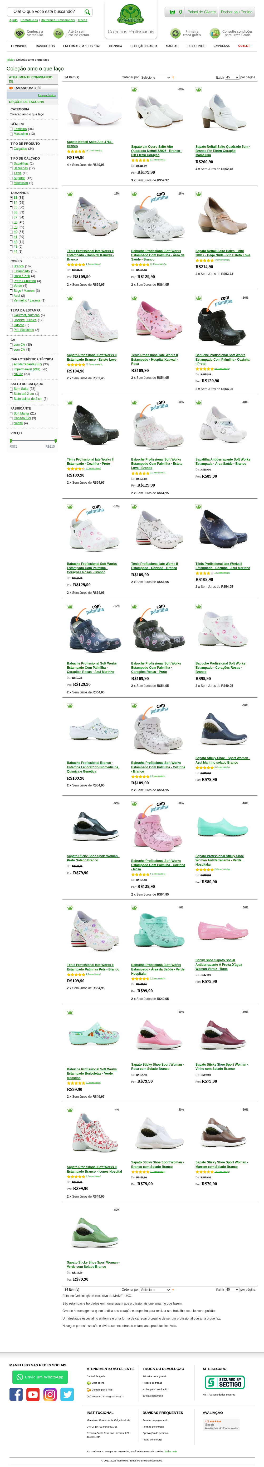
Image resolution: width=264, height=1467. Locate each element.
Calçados (20, 149)
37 (15, 217)
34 (15, 203)
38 (15, 222)
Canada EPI (22, 418)
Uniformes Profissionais (58, 20)
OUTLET (244, 45)
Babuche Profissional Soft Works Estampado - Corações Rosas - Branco (220, 668)
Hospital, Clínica (25, 320)
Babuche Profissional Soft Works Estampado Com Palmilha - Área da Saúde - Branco (157, 255)
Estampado (22, 271)
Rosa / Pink (22, 276)
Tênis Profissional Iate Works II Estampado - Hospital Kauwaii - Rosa (154, 359)
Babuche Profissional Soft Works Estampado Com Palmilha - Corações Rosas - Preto (156, 668)
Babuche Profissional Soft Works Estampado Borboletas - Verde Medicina (92, 1073)
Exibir (220, 77)
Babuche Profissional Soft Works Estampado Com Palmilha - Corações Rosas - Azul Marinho (92, 668)
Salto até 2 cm (24, 394)
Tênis (17, 173)
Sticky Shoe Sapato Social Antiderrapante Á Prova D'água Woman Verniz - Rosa (218, 964)
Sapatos (19, 178)
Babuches (21, 168)
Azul (17, 296)
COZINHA (115, 46)
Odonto (19, 325)
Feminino (20, 129)
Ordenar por (130, 77)
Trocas (82, 20)
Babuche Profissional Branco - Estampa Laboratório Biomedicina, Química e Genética (93, 767)
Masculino (21, 134)
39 (15, 227)
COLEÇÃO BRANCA (144, 46)
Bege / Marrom (24, 291)
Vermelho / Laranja (27, 300)
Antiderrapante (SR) (28, 364)
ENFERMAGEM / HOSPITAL (82, 46)
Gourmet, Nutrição (27, 315)
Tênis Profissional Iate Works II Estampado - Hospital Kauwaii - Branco (90, 255)
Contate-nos (29, 20)
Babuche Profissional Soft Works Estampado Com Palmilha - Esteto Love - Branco (157, 464)
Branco (19, 266)
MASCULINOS (45, 46)
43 (15, 246)
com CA (19, 344)
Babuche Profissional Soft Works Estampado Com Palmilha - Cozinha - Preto (222, 359)
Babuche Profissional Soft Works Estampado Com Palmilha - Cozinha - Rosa (158, 865)
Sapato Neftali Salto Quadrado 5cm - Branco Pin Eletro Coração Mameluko (222, 151)
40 (15, 232)
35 (15, 207)
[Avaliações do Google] (221, 1424)
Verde (18, 286)
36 (15, 212)
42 (15, 242)
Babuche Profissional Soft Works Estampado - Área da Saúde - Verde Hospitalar (157, 969)
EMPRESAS (222, 45)
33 (15, 198)
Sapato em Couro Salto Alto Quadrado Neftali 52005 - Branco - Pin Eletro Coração (156, 151)
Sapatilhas (21, 163)
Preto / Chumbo (25, 281)
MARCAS (172, 46)
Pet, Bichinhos (24, 330)
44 (15, 251)
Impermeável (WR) (27, 369)
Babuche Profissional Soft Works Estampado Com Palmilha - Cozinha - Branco (158, 767)
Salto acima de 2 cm (28, 399)
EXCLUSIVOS (196, 46)
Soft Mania (21, 413)
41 (15, 237)
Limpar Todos (47, 95)
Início (10, 59)
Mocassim (21, 183)
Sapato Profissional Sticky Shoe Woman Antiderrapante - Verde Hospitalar (219, 860)
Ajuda (13, 20)
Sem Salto (21, 389)
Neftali (18, 423)
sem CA (19, 349)
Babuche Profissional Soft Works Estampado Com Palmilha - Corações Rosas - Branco (92, 568)
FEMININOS (19, 46)
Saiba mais (171, 1451)
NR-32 (18, 374)
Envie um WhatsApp (40, 1377)
